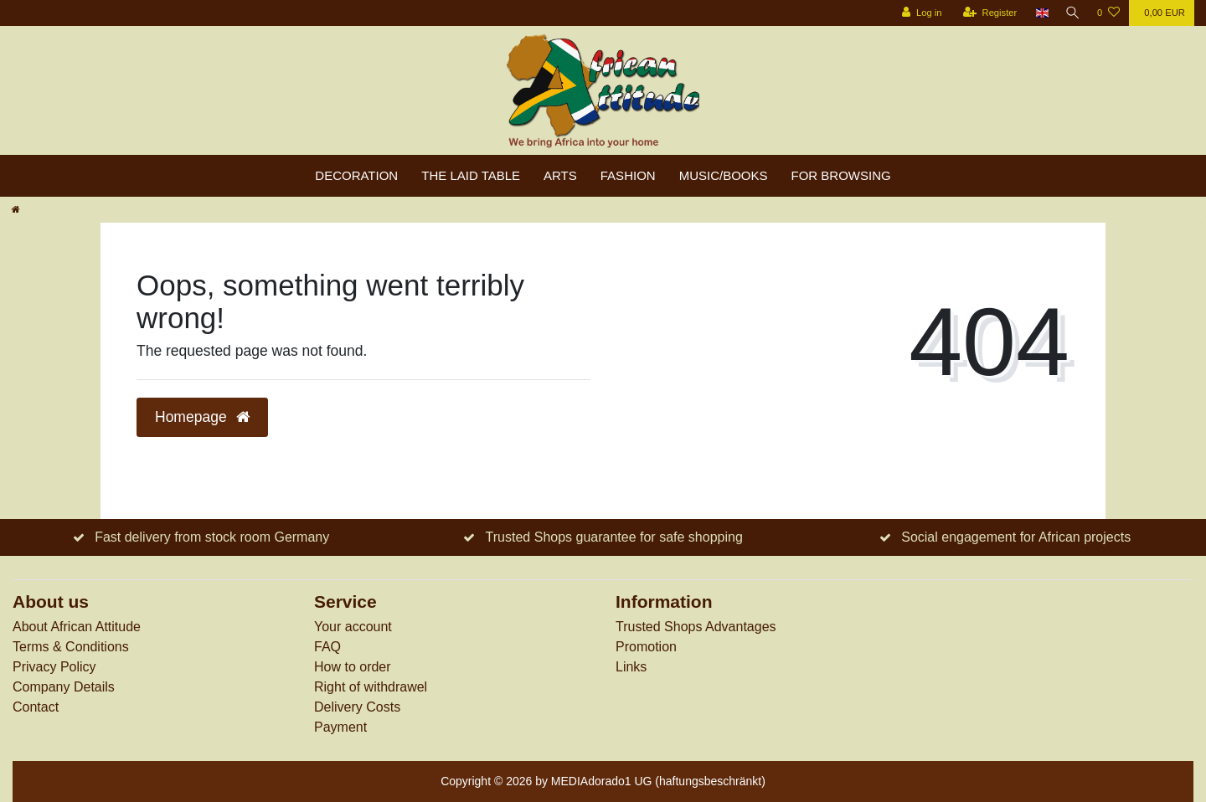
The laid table (470, 175)
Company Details (64, 687)
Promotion (646, 647)
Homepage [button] (202, 417)
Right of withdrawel (370, 687)
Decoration (356, 175)
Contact (36, 707)
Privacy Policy (54, 667)
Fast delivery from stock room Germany (212, 537)
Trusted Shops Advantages (696, 626)
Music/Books (723, 175)
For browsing (841, 175)
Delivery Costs (357, 707)
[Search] (1071, 13)
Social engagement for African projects (1016, 537)
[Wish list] (1108, 13)
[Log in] (918, 13)
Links (631, 667)
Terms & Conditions (71, 647)
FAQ (327, 647)
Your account (353, 626)
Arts (560, 175)
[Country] (1038, 13)
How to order (352, 667)
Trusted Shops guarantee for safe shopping (614, 537)
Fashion (628, 175)
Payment (340, 727)
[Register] (987, 13)
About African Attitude (77, 626)
